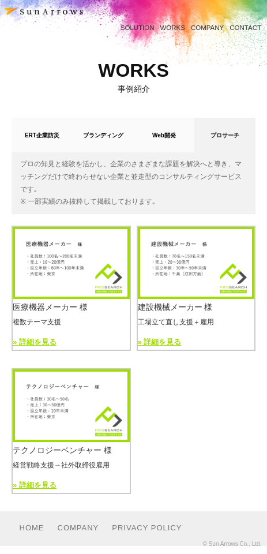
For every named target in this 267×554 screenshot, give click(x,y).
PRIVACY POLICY (147, 527)
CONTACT (245, 27)
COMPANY (207, 27)
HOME (32, 527)
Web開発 (164, 135)
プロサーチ (224, 135)
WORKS (172, 27)
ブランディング (103, 135)
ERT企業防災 (42, 135)
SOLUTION (138, 27)
